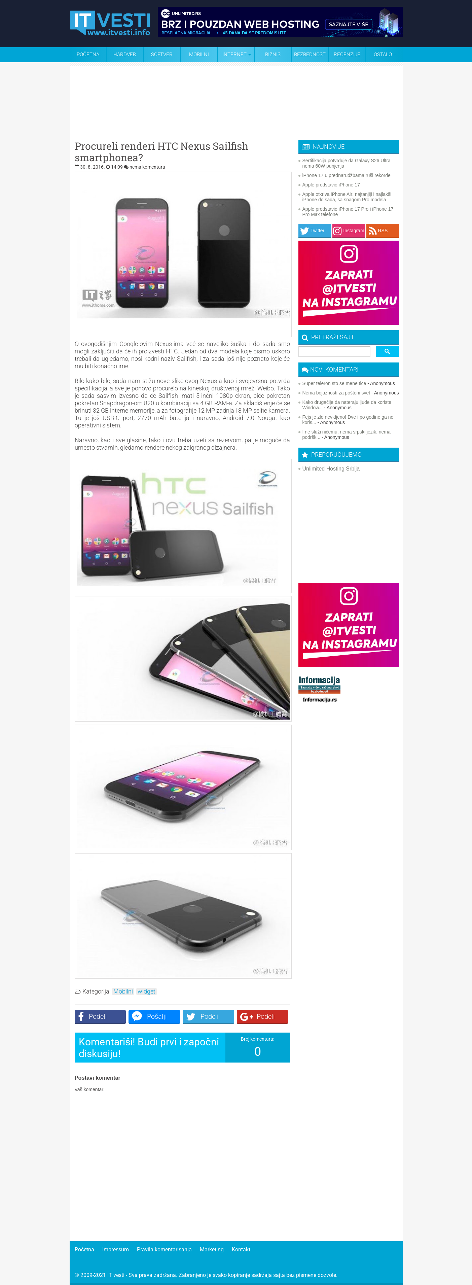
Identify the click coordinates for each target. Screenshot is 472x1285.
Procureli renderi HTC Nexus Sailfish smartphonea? (161, 151)
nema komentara (147, 167)
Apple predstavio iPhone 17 (331, 184)
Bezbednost (310, 54)
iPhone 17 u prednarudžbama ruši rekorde (346, 175)
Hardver (124, 54)
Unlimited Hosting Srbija (331, 469)
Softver (162, 54)
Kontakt (241, 1249)
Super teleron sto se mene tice (334, 383)
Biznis (273, 54)
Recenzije (347, 54)
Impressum (115, 1249)
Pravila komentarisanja (164, 1249)
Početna (88, 54)
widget (146, 991)
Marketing (212, 1249)
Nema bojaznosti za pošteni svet (336, 392)
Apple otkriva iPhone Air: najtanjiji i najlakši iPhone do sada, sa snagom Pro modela (347, 197)
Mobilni (199, 54)
